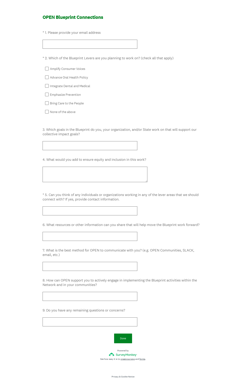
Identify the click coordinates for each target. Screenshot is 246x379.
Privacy (115, 370)
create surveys (128, 352)
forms (142, 352)
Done (123, 332)
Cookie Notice (127, 370)
